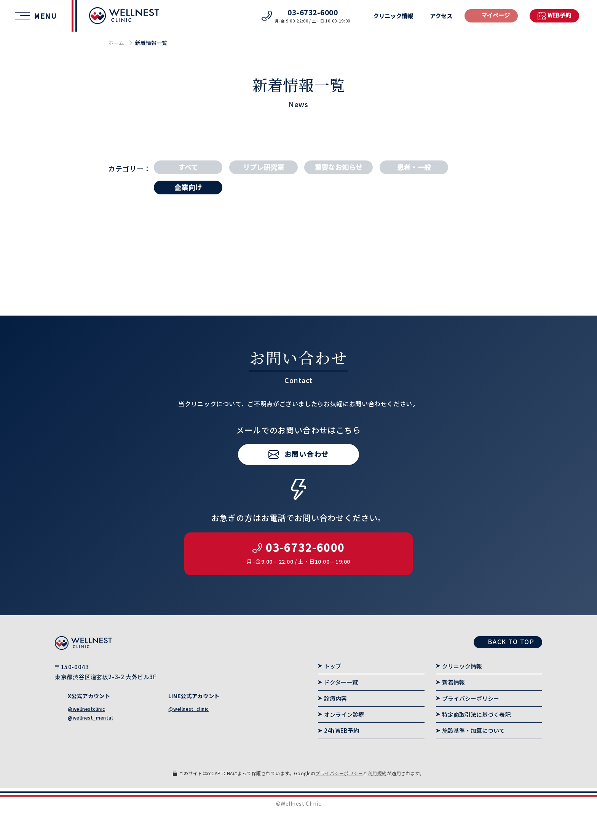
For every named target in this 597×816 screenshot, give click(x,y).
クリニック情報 (393, 16)
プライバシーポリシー (470, 698)
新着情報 (453, 682)
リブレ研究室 (263, 167)
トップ (332, 666)
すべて (188, 167)
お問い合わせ (306, 474)
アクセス (441, 16)
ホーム (116, 42)
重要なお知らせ (338, 167)
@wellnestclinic (86, 708)
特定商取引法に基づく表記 (476, 714)
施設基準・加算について (473, 730)
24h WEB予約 (341, 730)
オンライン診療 (344, 714)
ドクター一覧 (341, 682)
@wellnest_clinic (188, 708)
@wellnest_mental (90, 717)
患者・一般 (414, 167)
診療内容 (335, 698)
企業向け (188, 187)
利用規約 (377, 773)
